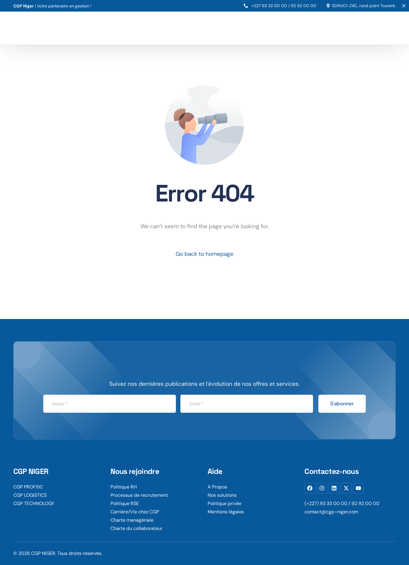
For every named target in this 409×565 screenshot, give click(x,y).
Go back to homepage (204, 254)
